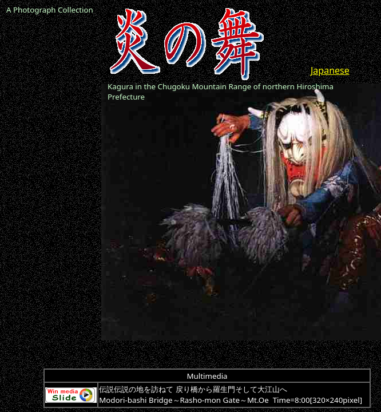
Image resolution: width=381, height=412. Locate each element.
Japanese (330, 70)
